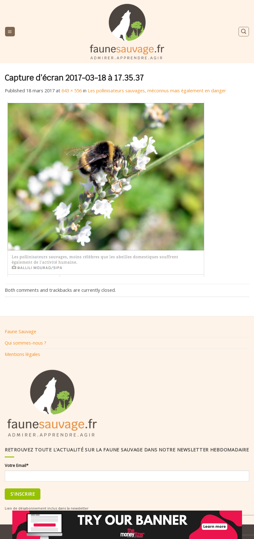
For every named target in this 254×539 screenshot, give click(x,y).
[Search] (244, 31)
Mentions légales (22, 354)
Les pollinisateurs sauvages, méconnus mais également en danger (157, 90)
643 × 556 (72, 90)
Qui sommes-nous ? (25, 343)
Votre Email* (16, 465)
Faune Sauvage (20, 331)
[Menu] (10, 31)
